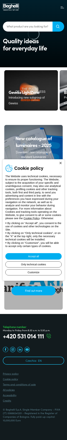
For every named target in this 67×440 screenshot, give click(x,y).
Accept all (33, 256)
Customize (33, 272)
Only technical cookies (33, 264)
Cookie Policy (32, 218)
